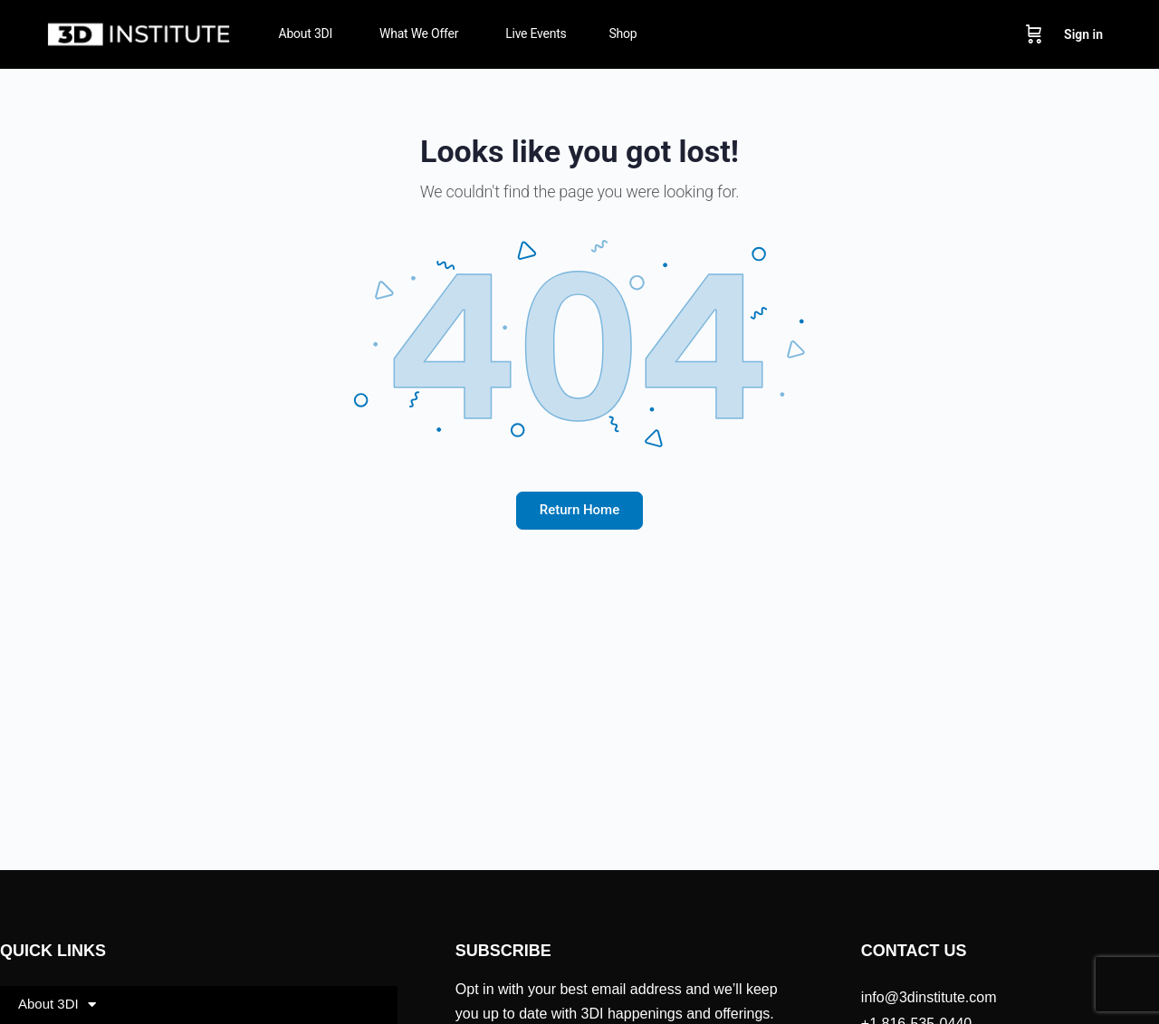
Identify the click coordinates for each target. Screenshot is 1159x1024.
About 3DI (57, 1004)
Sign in (1083, 34)
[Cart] (1034, 34)
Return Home (579, 510)
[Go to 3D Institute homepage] (139, 32)
